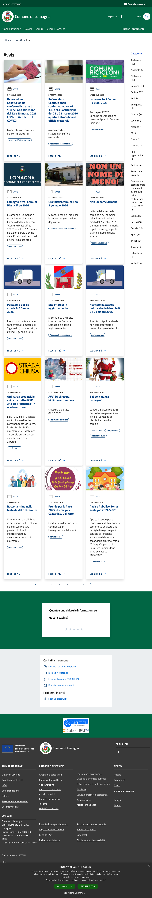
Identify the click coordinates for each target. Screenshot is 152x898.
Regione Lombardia (11, 4)
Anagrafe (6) (137, 70)
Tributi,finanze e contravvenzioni (93, 784)
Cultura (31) (137, 92)
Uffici (4, 785)
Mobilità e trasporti (48, 808)
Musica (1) (136, 133)
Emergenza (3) (136, 106)
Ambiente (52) (136, 61)
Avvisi (12, 89)
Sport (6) (135, 234)
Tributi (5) (136, 240)
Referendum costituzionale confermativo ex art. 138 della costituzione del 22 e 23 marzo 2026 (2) (138, 195)
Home (8, 40)
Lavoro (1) (136, 120)
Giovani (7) (136, 114)
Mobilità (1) (136, 127)
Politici (5, 796)
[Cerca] (146, 16)
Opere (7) (135, 139)
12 (82, 584)
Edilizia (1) (136, 98)
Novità (19, 40)
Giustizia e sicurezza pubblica (91, 778)
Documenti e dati (10, 806)
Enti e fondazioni (10, 790)
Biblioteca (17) (136, 77)
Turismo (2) (136, 247)
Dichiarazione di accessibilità (91, 840)
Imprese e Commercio (50, 789)
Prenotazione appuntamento (53, 824)
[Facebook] (120, 16)
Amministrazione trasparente (91, 824)
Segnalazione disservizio (51, 829)
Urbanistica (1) (136, 254)
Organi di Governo (11, 774)
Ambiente (81, 789)
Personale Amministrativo (15, 801)
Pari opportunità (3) (137, 155)
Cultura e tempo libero (50, 780)
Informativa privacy (86, 829)
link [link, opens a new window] (104, 880)
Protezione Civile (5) (136, 173)
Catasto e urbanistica (50, 799)
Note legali (82, 835)
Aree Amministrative (12, 780)
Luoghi (117, 800)
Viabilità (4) (136, 263)
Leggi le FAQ (45, 835)
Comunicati (119, 780)
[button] (76, 892)
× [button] (149, 866)
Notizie (117, 774)
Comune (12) (137, 86)
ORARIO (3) (136, 145)
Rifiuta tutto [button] (88, 886)
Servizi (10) (136, 222)
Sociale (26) (136, 228)
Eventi (117, 805)
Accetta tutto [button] (64, 886)
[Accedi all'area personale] (135, 3)
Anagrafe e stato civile (50, 774)
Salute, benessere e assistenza (92, 794)
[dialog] (76, 880)
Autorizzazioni (84, 800)
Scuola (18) (136, 216)
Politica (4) (136, 165)
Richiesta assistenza (49, 840)
